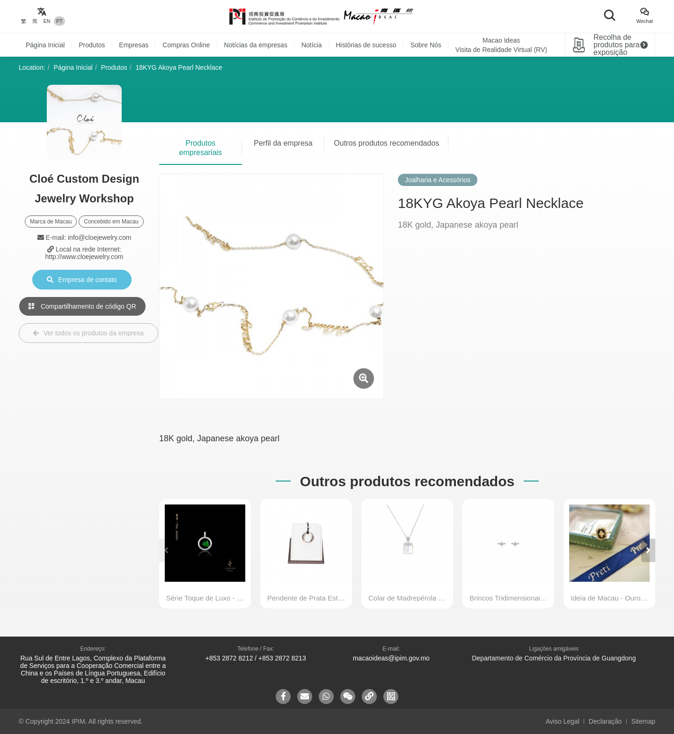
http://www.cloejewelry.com (84, 256)
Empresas (133, 45)
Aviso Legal (562, 721)
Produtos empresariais (200, 147)
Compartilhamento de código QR (82, 306)
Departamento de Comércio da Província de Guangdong (554, 658)
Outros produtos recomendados (386, 143)
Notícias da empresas (255, 45)
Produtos (92, 45)
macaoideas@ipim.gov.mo (391, 658)
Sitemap (643, 721)
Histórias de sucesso (366, 45)
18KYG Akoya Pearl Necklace (179, 67)
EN (47, 21)
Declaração (605, 721)
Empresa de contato (82, 279)
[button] (648, 550)
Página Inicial (45, 45)
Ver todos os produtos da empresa (88, 333)
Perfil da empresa (283, 143)
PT (59, 21)
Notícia (311, 45)
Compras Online (186, 45)
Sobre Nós (425, 45)
